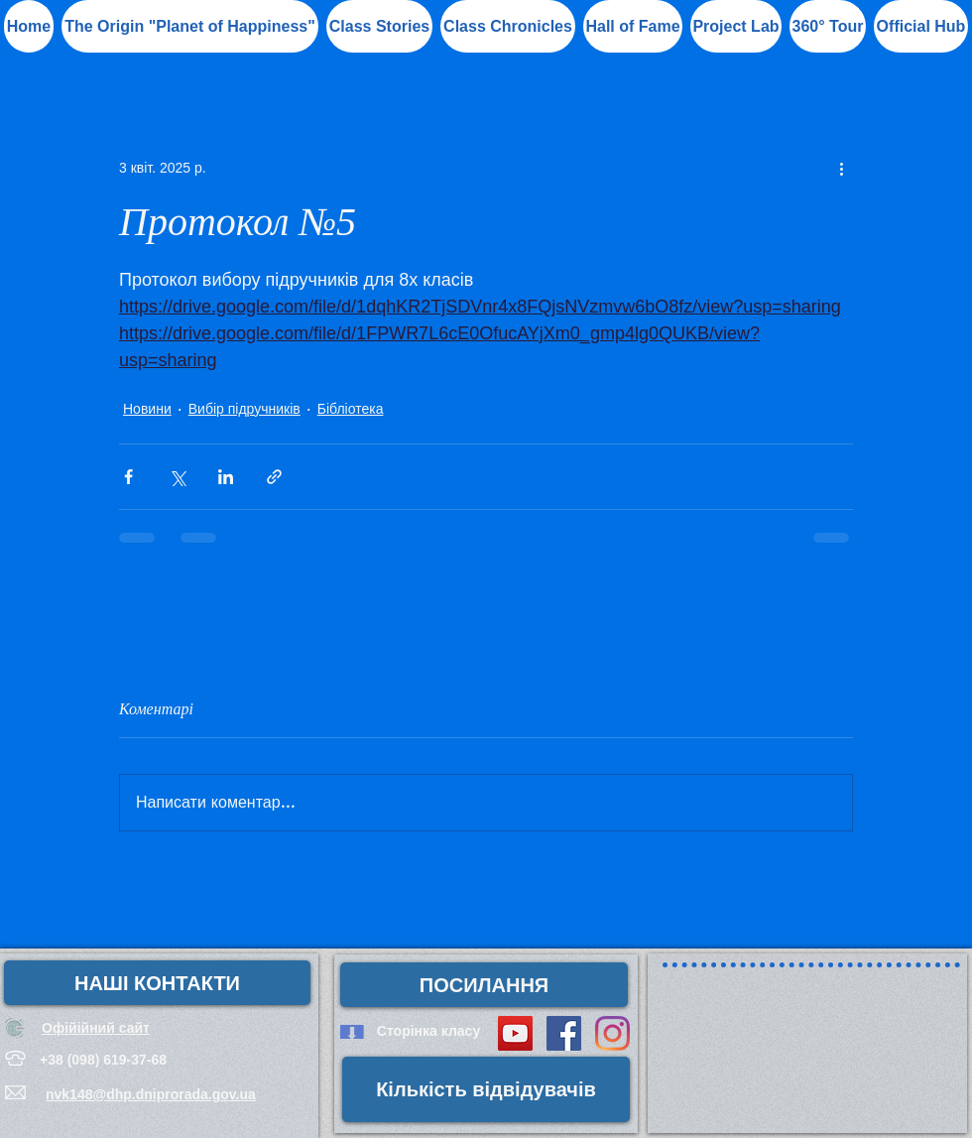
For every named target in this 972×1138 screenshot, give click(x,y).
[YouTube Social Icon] (515, 1033)
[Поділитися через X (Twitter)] (177, 476)
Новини (147, 409)
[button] (632, 26)
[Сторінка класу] (428, 1032)
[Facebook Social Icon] (564, 1033)
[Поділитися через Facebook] (128, 476)
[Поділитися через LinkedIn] (225, 476)
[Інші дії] (841, 168)
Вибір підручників (244, 409)
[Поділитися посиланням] (274, 476)
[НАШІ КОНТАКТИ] (157, 982)
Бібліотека (350, 409)
